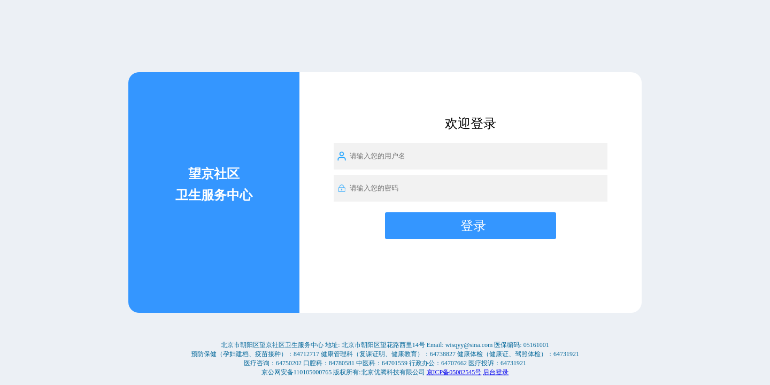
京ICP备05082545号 (454, 371)
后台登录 (496, 371)
